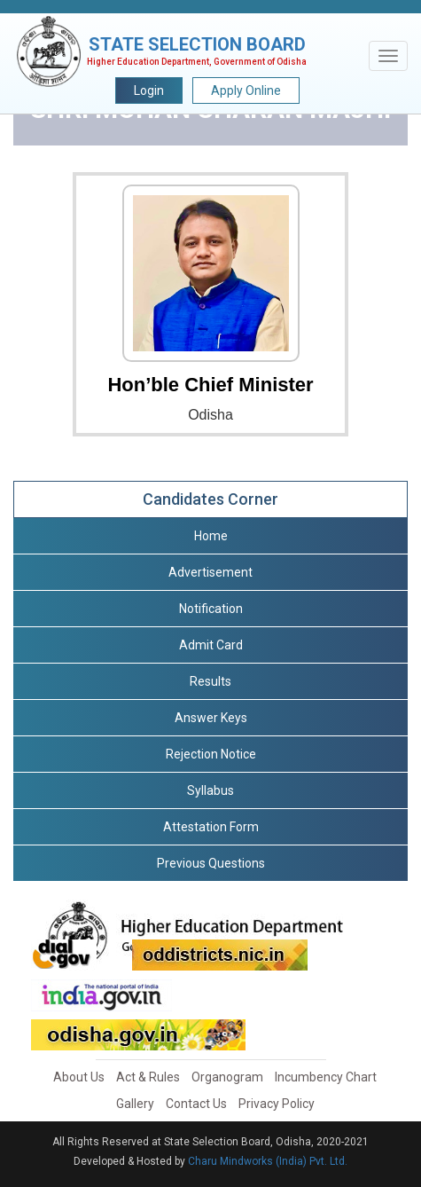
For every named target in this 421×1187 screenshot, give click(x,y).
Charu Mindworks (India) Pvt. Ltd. (267, 1161)
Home (211, 536)
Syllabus (210, 790)
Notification (211, 608)
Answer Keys (211, 718)
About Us (79, 1077)
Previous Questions (211, 863)
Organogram (227, 1077)
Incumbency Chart (326, 1077)
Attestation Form (211, 827)
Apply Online (246, 90)
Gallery (135, 1104)
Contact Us (196, 1104)
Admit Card (211, 645)
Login (149, 90)
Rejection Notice (211, 754)
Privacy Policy (276, 1104)
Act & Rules (148, 1077)
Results (210, 681)
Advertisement (210, 572)
